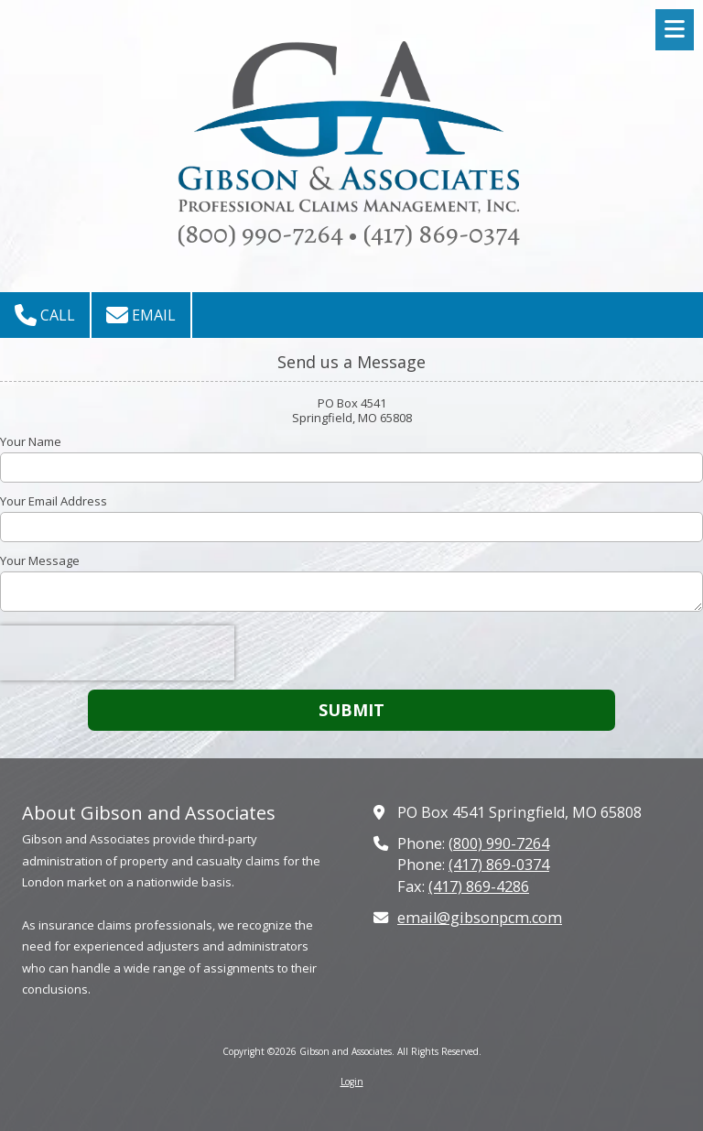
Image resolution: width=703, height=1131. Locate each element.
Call (45, 315)
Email (141, 315)
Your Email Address (53, 501)
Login (352, 1081)
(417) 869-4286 (478, 886)
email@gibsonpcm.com (479, 918)
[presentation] (117, 652)
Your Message (40, 560)
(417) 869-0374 (499, 864)
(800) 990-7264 (499, 843)
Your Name (30, 441)
